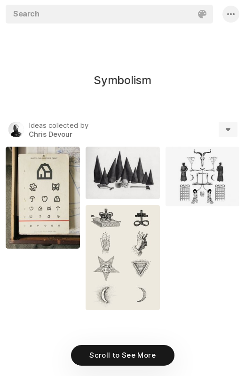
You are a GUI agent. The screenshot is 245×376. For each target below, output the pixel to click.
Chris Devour (50, 134)
